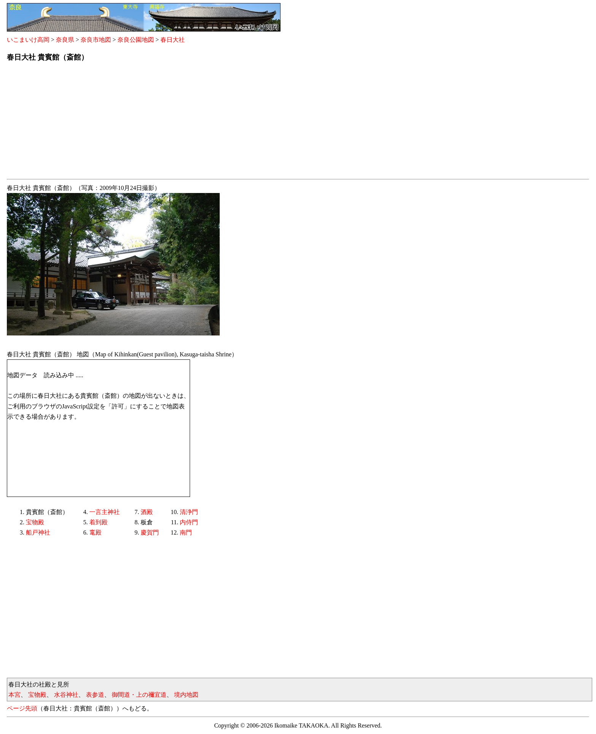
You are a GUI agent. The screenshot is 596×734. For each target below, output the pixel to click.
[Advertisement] (235, 123)
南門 (186, 532)
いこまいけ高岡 (28, 39)
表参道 (95, 694)
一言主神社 (104, 512)
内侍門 (189, 522)
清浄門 (189, 512)
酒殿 (147, 512)
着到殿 (98, 522)
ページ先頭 (22, 708)
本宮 (14, 694)
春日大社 (172, 39)
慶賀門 (150, 532)
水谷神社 (66, 694)
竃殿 (95, 532)
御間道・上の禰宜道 (139, 694)
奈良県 (65, 39)
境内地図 (186, 694)
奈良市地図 (96, 39)
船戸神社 (38, 532)
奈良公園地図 (135, 39)
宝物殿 (35, 522)
